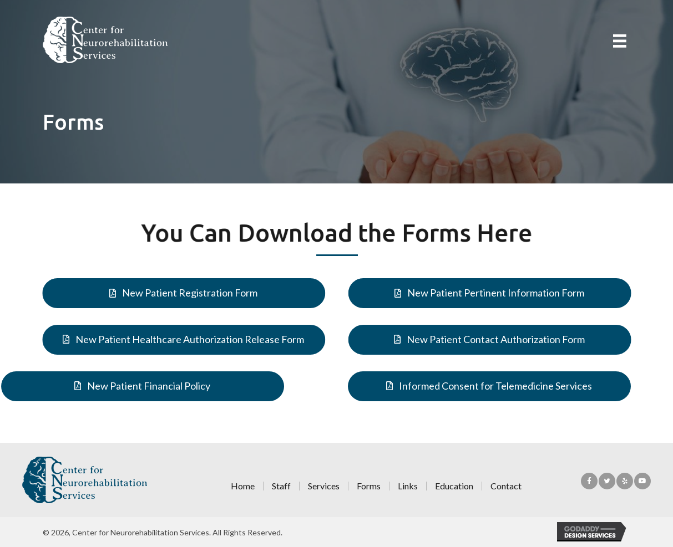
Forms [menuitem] (369, 486)
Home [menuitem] (243, 486)
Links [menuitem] (408, 486)
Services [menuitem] (324, 486)
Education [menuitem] (454, 486)
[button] (180, 293)
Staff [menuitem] (281, 486)
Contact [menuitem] (506, 486)
